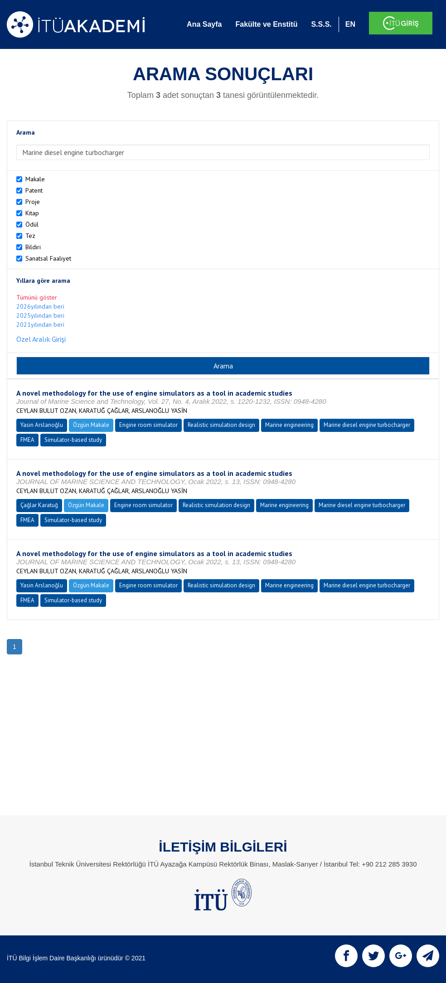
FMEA (27, 440)
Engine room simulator (148, 425)
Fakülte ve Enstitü (266, 24)
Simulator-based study (73, 440)
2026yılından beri (40, 306)
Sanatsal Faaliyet (48, 258)
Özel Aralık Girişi (41, 339)
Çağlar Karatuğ (39, 505)
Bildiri (33, 247)
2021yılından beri (40, 324)
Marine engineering (289, 425)
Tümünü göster (36, 297)
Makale (35, 179)
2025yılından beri (40, 315)
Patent (34, 190)
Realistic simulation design (221, 425)
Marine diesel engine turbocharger (367, 425)
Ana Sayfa (204, 24)
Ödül (32, 224)
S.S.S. (321, 24)
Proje (32, 202)
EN (350, 24)
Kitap (32, 213)
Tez (30, 236)
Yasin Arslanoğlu (41, 425)
